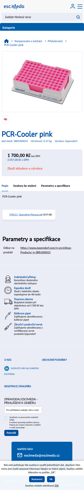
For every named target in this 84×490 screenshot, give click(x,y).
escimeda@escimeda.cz (42, 455)
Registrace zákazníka (17, 386)
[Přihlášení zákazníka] (73, 7)
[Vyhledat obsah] (78, 17)
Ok (51, 479)
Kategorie (42, 27)
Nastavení (37, 479)
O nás (7, 359)
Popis (5, 186)
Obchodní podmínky (54, 359)
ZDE (57, 485)
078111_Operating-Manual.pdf (26, 214)
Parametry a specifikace (55, 186)
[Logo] (14, 6)
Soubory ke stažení (24, 186)
